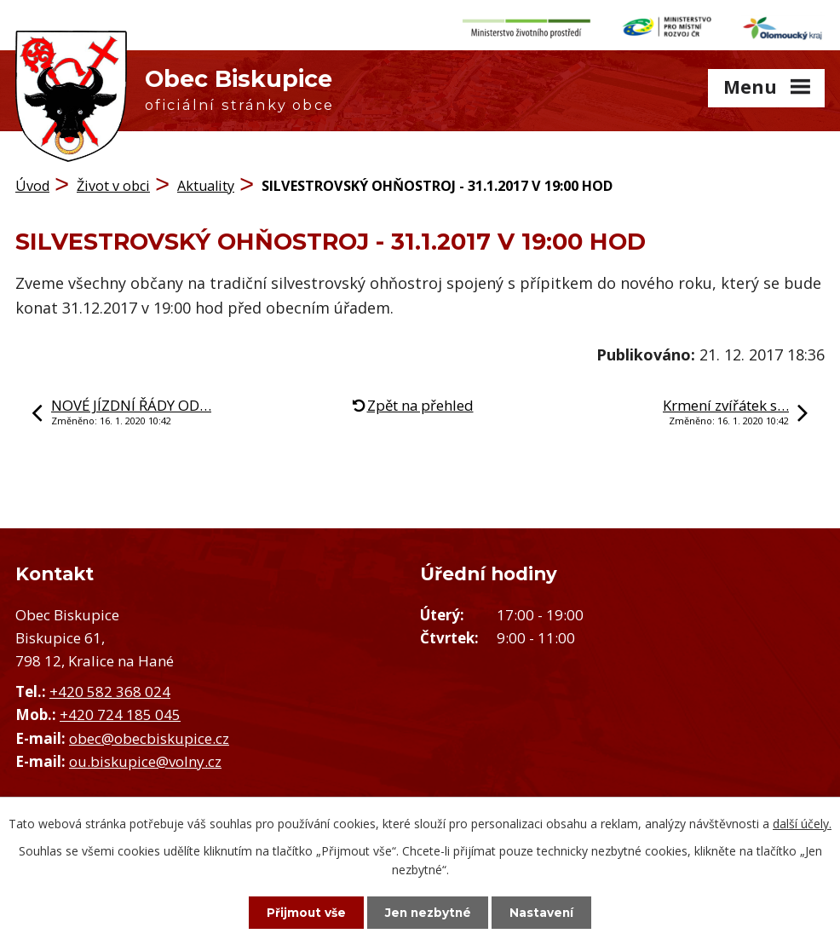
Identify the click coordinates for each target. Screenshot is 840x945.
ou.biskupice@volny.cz (145, 758)
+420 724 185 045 (120, 712)
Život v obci (113, 183)
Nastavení (547, 911)
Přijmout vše (301, 911)
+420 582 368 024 (109, 688)
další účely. (802, 823)
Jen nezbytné (428, 911)
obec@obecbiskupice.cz (149, 735)
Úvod (32, 183)
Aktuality (205, 183)
